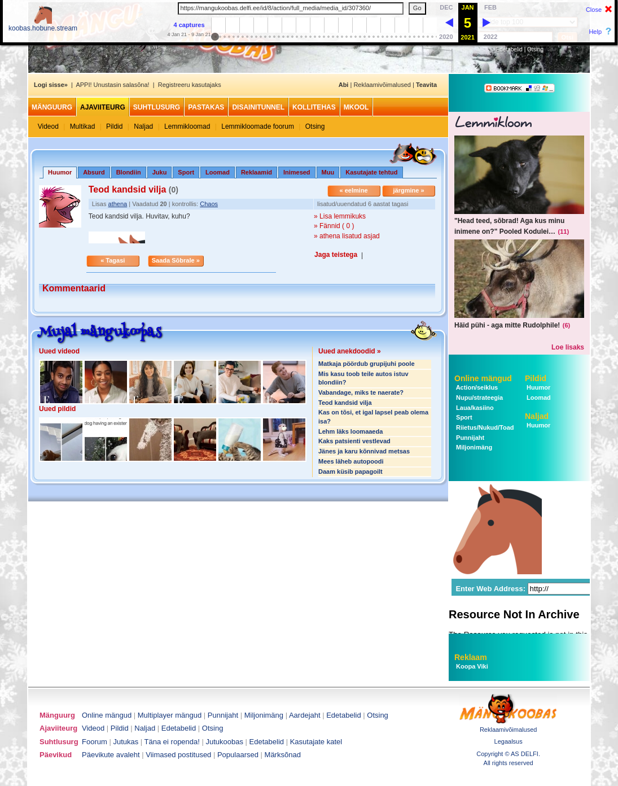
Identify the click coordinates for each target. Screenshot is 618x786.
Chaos (209, 203)
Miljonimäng (473, 447)
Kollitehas (314, 107)
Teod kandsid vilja (345, 402)
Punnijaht (469, 437)
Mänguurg (52, 107)
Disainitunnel (258, 107)
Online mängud (483, 378)
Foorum (94, 741)
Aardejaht (305, 715)
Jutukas (125, 741)
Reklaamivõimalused (382, 84)
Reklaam (470, 657)
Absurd (94, 172)
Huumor (537, 387)
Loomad (217, 172)
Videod (48, 126)
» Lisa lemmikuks (340, 216)
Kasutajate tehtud (371, 172)
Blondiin (128, 172)
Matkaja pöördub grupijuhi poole (366, 363)
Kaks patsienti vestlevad (354, 441)
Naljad (143, 126)
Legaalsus (508, 741)
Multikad (82, 126)
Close (594, 9)
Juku (159, 172)
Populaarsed (237, 754)
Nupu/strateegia (478, 397)
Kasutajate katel (316, 741)
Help (595, 31)
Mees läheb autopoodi (351, 461)
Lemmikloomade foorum (257, 126)
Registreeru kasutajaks (189, 84)
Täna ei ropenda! (172, 741)
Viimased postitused (178, 754)
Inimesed (296, 172)
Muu (328, 172)
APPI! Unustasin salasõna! (112, 84)
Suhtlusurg (156, 107)
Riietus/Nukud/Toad (484, 427)
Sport (186, 172)
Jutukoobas (225, 741)
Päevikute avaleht (111, 754)
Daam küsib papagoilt (350, 471)
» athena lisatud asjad (347, 236)
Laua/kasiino (474, 407)
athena (118, 203)
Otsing (535, 49)
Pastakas (206, 107)
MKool (356, 107)
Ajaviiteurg (102, 107)
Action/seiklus (476, 387)
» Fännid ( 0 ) (334, 226)
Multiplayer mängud (169, 715)
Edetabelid (509, 49)
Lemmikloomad (187, 126)
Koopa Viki (472, 666)
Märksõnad (283, 754)
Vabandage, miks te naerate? (361, 392)
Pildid (114, 126)
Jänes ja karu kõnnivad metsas (364, 451)
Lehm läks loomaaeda (350, 431)
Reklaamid (256, 172)
